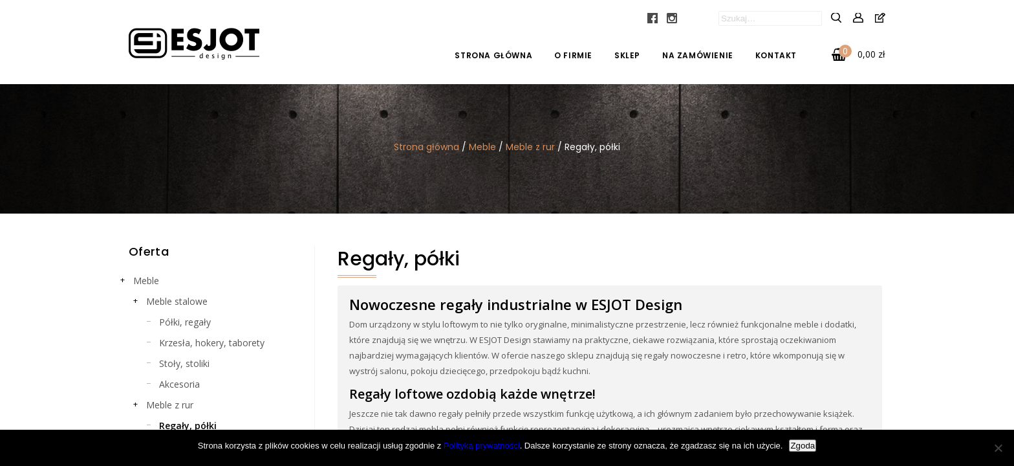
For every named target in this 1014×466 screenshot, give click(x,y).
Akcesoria (179, 384)
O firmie (573, 55)
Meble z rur (530, 146)
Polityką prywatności (482, 445)
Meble (482, 146)
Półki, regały (185, 322)
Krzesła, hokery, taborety (211, 343)
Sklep (627, 55)
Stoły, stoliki (184, 363)
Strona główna (493, 55)
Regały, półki (188, 425)
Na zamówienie (697, 55)
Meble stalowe (177, 301)
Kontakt (776, 55)
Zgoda (802, 445)
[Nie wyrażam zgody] (997, 447)
